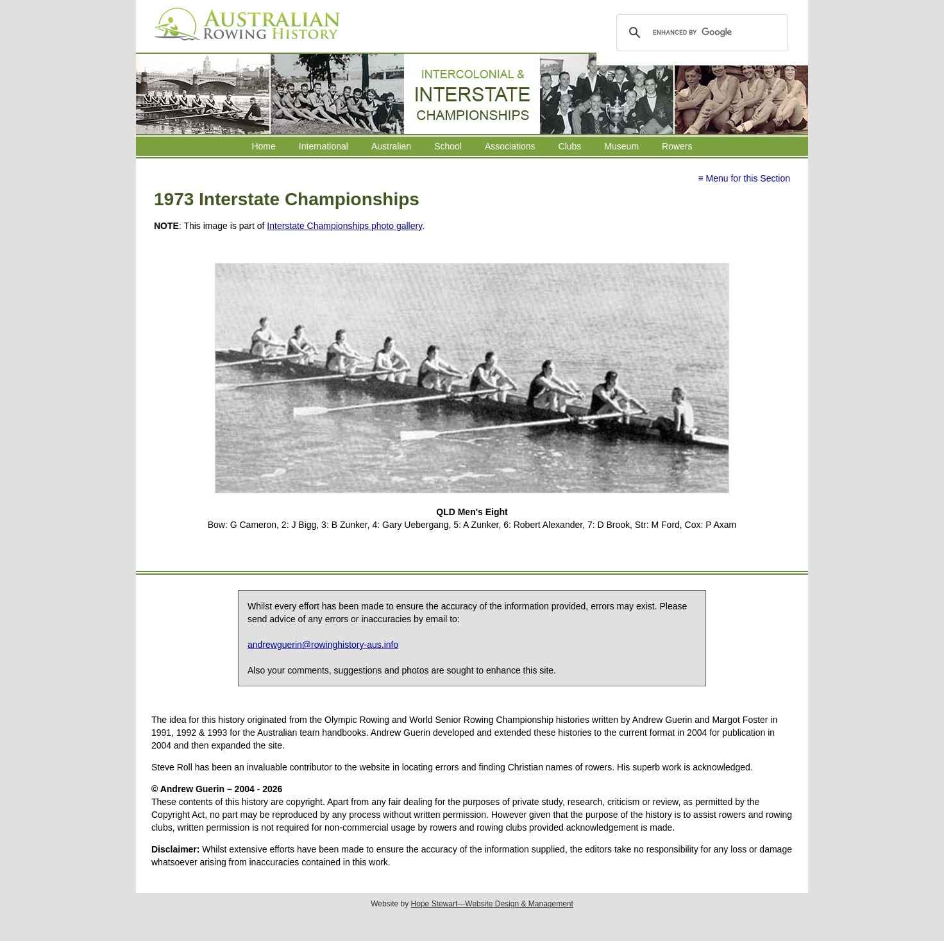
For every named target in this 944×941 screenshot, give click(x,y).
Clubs (570, 146)
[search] (700, 32)
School (448, 146)
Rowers (677, 146)
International (323, 146)
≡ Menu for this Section (744, 178)
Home (263, 146)
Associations (510, 146)
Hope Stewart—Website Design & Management (492, 903)
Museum (621, 146)
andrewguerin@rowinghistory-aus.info (323, 645)
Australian (391, 146)
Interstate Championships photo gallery (344, 226)
